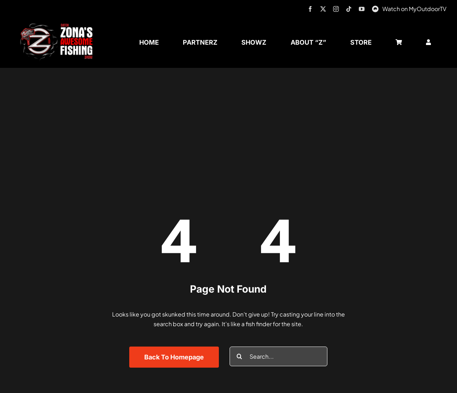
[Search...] (278, 356)
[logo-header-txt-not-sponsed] (58, 26)
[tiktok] (349, 9)
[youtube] (362, 9)
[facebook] (310, 9)
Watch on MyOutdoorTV (414, 9)
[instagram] (336, 9)
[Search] (239, 356)
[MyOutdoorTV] (375, 8)
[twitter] (323, 9)
